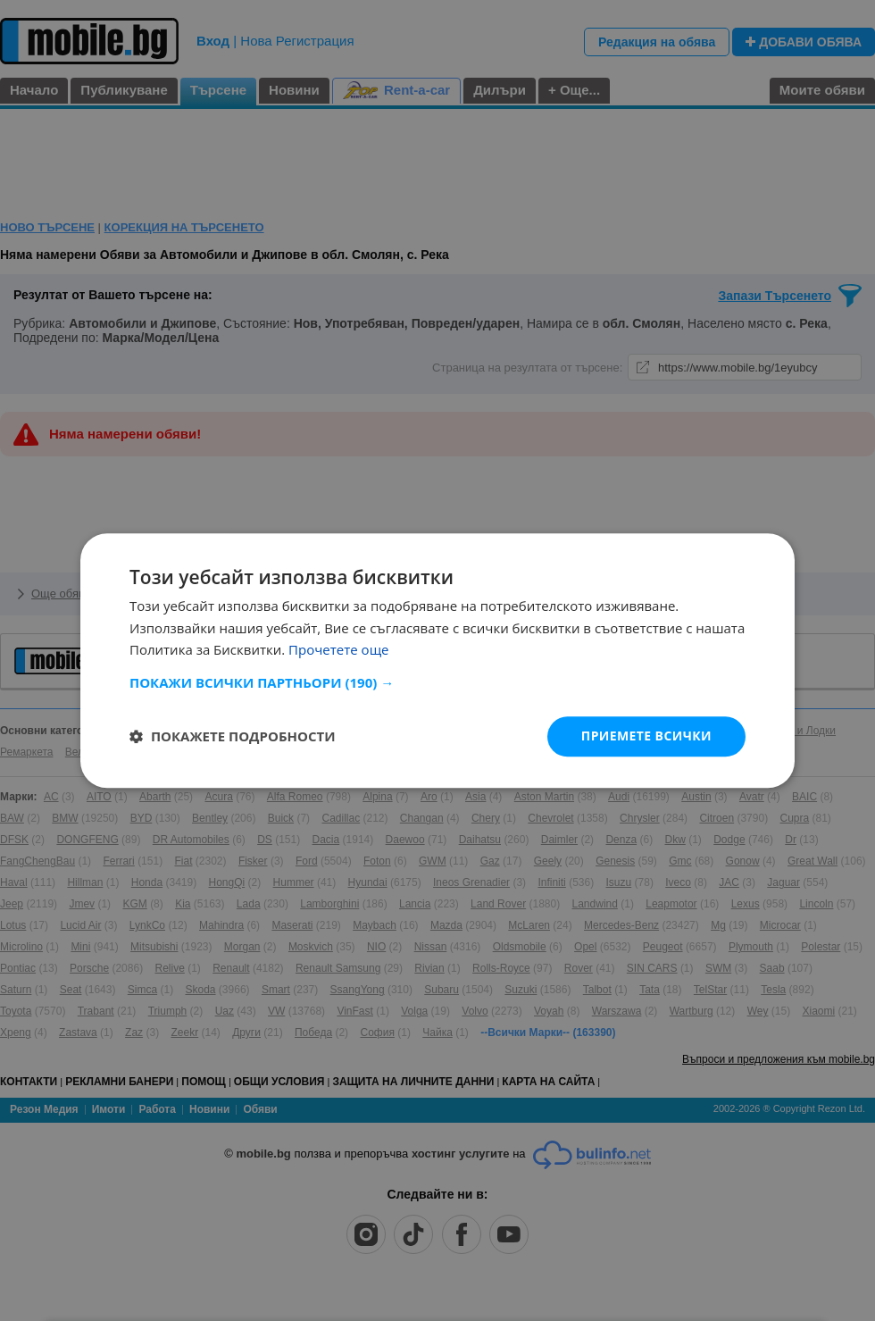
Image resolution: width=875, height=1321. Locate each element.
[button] (437, 682)
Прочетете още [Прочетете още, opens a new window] (338, 650)
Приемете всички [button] (646, 735)
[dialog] (437, 660)
